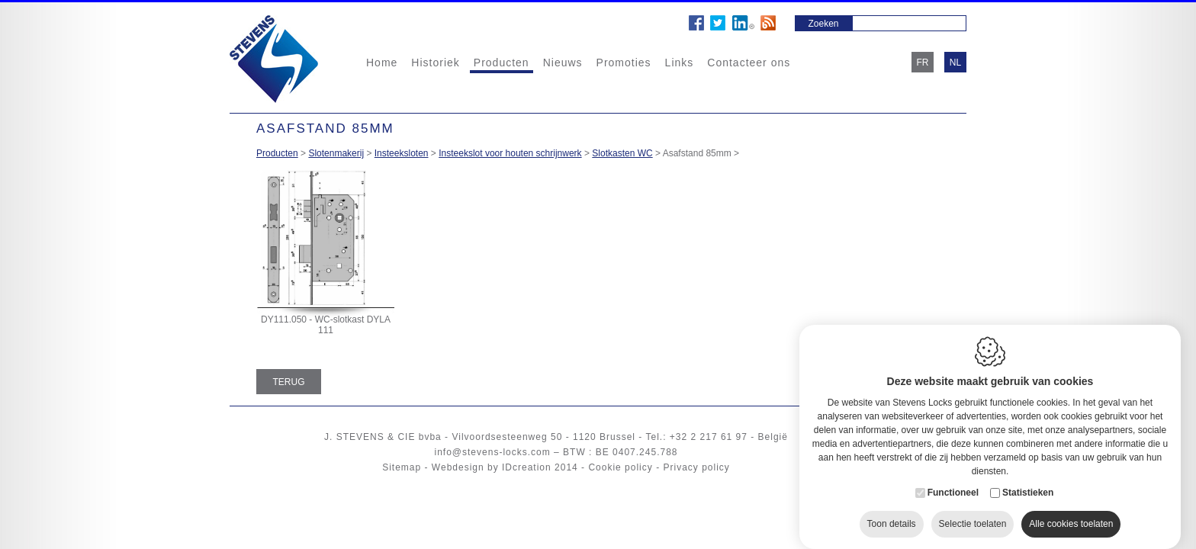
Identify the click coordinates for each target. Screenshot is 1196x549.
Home (381, 62)
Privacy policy (696, 467)
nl (955, 62)
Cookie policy (620, 467)
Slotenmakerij (336, 153)
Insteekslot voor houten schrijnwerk (510, 153)
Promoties (623, 62)
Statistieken (1027, 478)
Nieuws (563, 62)
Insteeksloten (402, 153)
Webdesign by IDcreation (491, 467)
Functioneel (953, 478)
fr (923, 62)
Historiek (435, 62)
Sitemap (401, 467)
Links (679, 62)
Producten (501, 62)
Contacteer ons (748, 62)
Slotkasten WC (622, 153)
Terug (289, 382)
